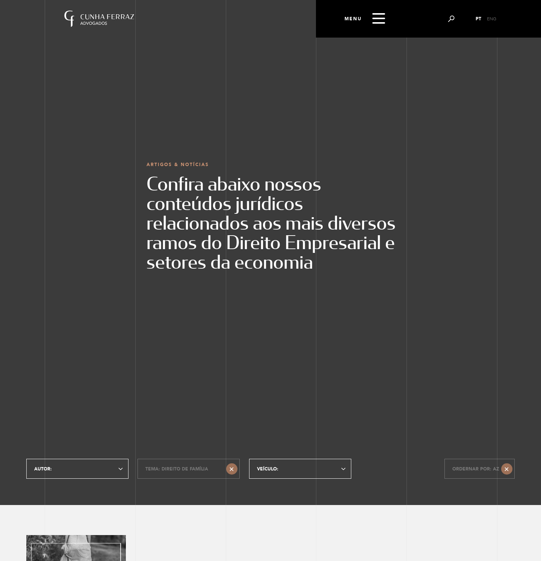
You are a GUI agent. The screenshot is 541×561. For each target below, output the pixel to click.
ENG (491, 19)
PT (478, 19)
